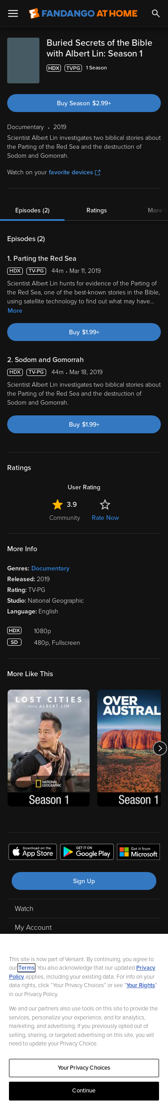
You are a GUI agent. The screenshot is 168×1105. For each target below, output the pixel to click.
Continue (83, 1090)
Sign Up (84, 881)
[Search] (156, 13)
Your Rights (140, 985)
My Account (33, 927)
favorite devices (74, 172)
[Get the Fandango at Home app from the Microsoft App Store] (138, 853)
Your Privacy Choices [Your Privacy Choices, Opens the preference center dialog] (84, 1067)
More (15, 311)
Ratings (96, 210)
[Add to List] (156, 68)
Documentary (50, 568)
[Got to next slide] (159, 748)
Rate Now (105, 518)
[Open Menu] (13, 13)
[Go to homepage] (83, 13)
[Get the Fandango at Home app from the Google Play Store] (87, 853)
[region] (84, 1019)
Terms (26, 967)
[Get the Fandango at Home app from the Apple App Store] (32, 853)
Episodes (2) (32, 210)
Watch (24, 908)
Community (64, 518)
